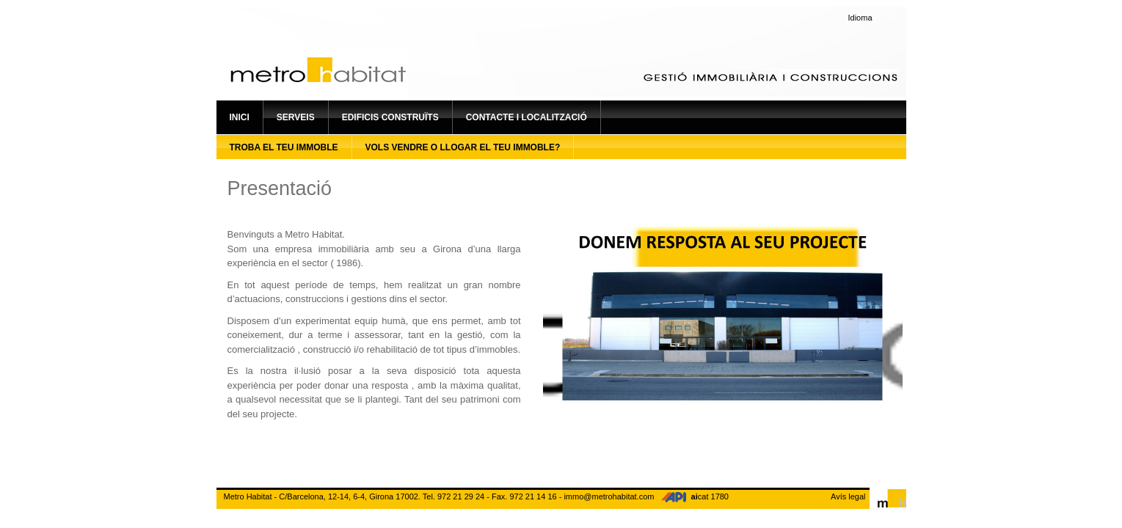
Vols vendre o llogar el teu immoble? (463, 147)
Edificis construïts (390, 117)
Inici (239, 117)
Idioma (860, 17)
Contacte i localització (526, 117)
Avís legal (848, 496)
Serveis (296, 117)
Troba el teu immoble (284, 147)
